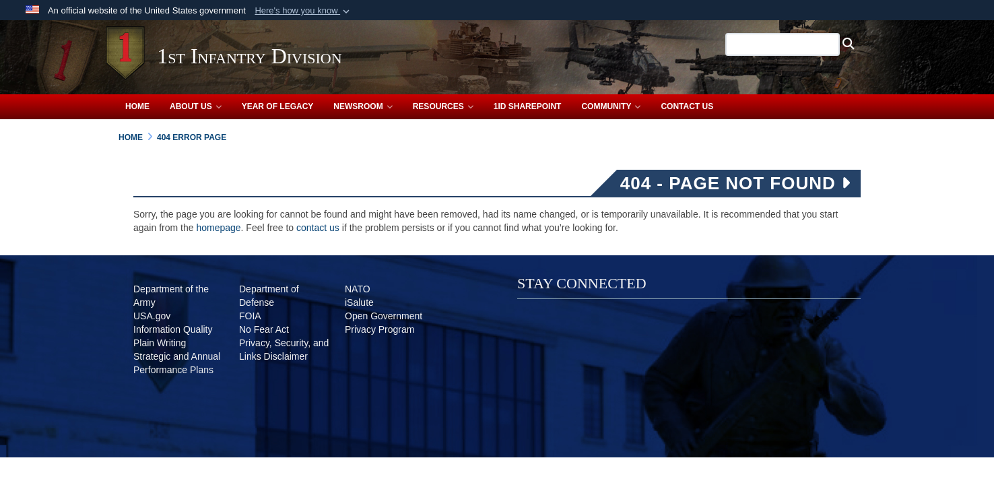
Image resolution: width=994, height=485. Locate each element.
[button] (303, 11)
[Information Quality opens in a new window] (173, 329)
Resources (443, 106)
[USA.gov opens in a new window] (151, 316)
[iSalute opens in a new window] (359, 302)
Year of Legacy (278, 106)
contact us (317, 227)
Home (137, 106)
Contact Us (687, 106)
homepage (218, 227)
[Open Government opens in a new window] (383, 316)
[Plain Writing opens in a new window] (159, 342)
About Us (196, 106)
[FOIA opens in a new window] (250, 316)
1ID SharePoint (528, 106)
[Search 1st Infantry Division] (770, 44)
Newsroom (362, 106)
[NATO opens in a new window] (357, 289)
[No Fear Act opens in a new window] (264, 329)
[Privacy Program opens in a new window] (379, 329)
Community (610, 106)
